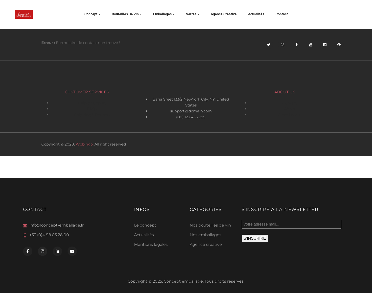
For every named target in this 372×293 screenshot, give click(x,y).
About (290, 108)
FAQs (92, 108)
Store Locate (289, 114)
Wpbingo (84, 144)
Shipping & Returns (92, 114)
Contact (289, 103)
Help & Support (92, 103)
